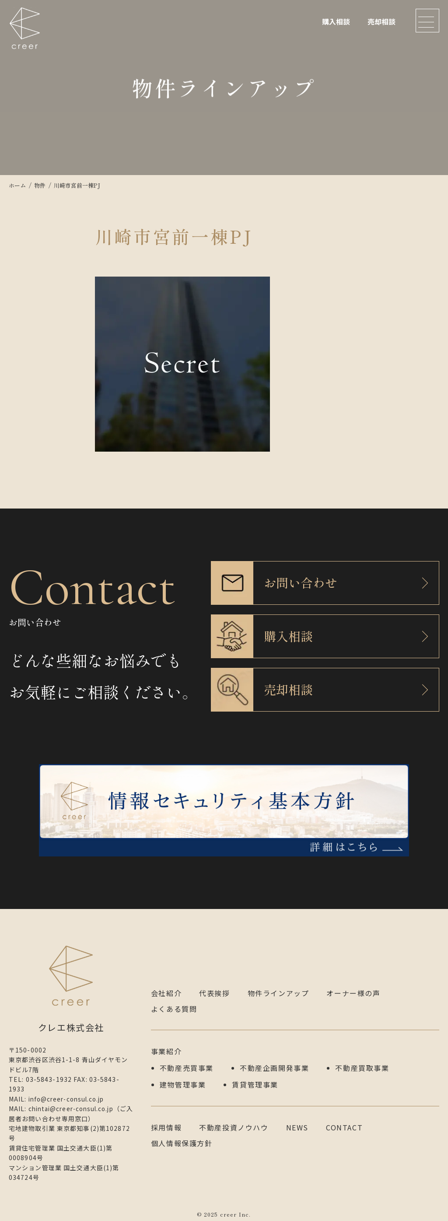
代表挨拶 (214, 988)
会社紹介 (166, 988)
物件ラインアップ (278, 988)
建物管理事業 (183, 1078)
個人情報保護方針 (182, 1136)
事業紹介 (166, 1046)
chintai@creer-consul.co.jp (74, 1104)
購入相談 (336, 21)
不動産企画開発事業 (274, 1062)
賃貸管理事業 (255, 1078)
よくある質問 (174, 1004)
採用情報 (166, 1120)
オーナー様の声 (353, 988)
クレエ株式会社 (26, 33)
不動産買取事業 (362, 1062)
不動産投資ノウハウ (233, 1120)
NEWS (297, 1120)
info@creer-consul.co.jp (69, 1094)
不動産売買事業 (187, 1062)
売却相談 (382, 21)
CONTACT (344, 1120)
